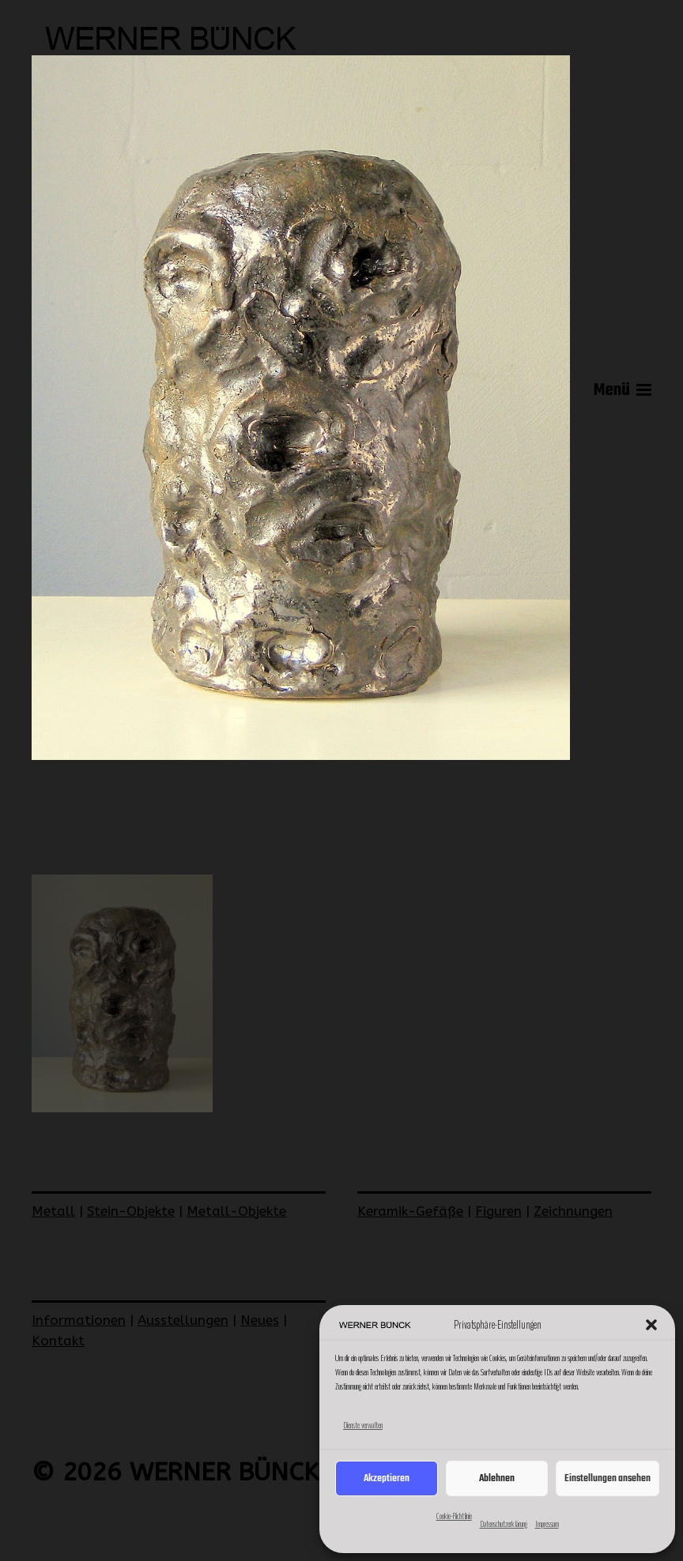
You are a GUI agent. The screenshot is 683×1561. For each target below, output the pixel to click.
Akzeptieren (386, 1478)
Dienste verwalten (363, 1425)
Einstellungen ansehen (607, 1478)
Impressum (547, 1524)
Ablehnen (497, 1478)
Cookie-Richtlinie (454, 1516)
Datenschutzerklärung (503, 1524)
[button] (651, 1325)
